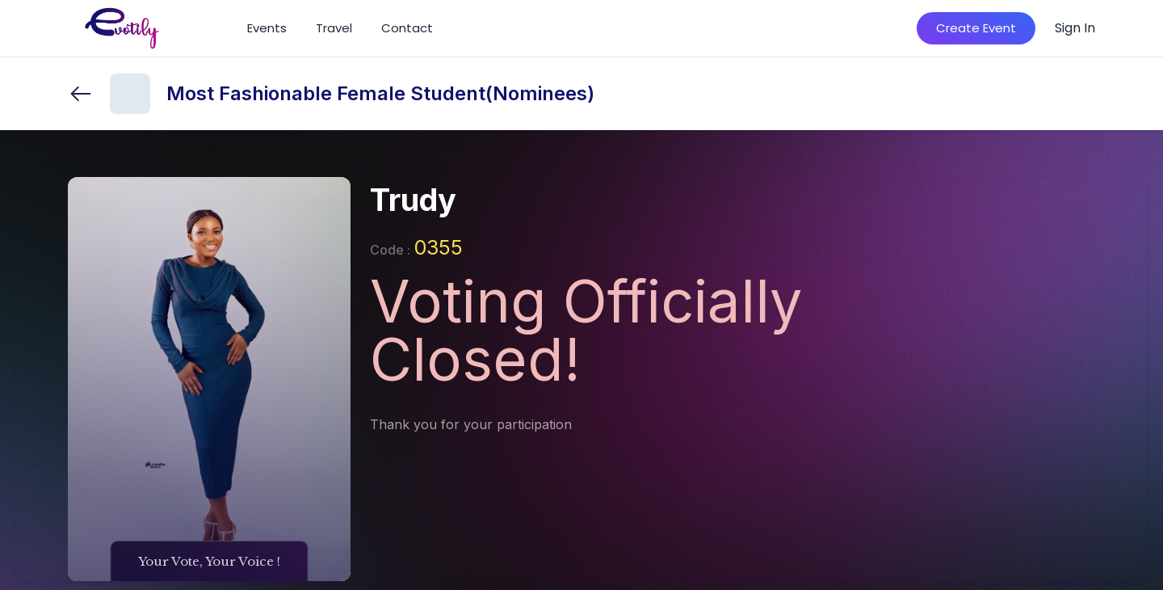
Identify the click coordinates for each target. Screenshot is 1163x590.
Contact (407, 27)
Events (267, 27)
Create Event (976, 27)
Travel (334, 27)
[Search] (881, 28)
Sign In (1075, 28)
